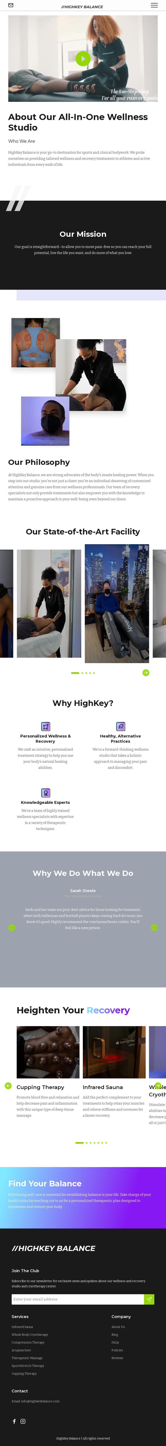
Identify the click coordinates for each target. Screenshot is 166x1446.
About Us (118, 1327)
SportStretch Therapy (28, 1366)
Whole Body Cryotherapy (30, 1335)
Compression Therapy (28, 1342)
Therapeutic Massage (27, 1358)
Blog (115, 1335)
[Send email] (10, 5)
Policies (117, 1350)
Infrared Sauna (22, 1327)
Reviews (117, 1358)
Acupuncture (21, 1350)
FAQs (115, 1342)
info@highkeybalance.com (40, 1401)
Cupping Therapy (24, 1374)
